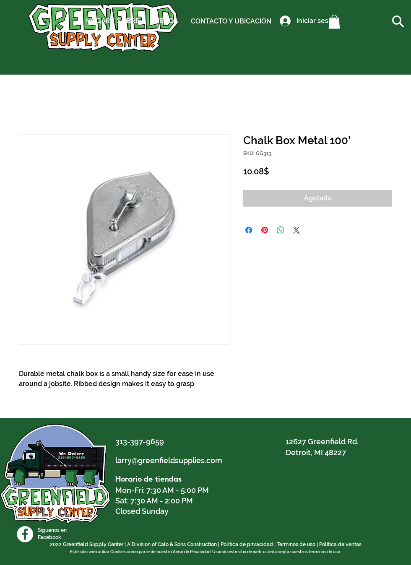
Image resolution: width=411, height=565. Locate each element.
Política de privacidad (247, 544)
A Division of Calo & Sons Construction (172, 544)
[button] (334, 22)
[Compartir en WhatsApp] (281, 230)
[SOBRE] (128, 21)
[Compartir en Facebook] (249, 230)
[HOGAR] (98, 21)
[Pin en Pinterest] (265, 230)
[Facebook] (25, 534)
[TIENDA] (166, 21)
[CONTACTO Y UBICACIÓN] (231, 21)
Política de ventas (340, 544)
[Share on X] (296, 230)
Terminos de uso (296, 544)
